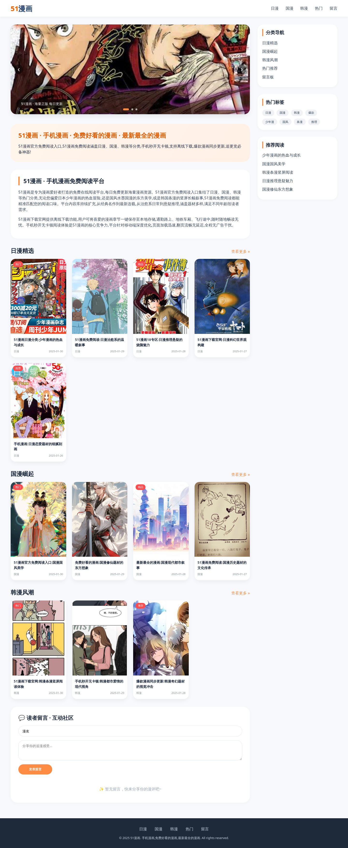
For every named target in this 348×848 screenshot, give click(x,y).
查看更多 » (240, 251)
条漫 (300, 122)
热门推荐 (270, 68)
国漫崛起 (270, 51)
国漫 (289, 8)
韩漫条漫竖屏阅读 (277, 172)
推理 (314, 122)
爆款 (311, 113)
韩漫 (304, 8)
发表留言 (35, 769)
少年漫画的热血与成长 (281, 155)
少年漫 (269, 122)
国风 (285, 122)
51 (21, 8)
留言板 (268, 77)
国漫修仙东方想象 (277, 189)
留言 (333, 8)
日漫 (275, 8)
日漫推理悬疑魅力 (277, 180)
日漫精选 (270, 42)
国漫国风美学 (273, 163)
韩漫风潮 (270, 59)
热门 (319, 8)
